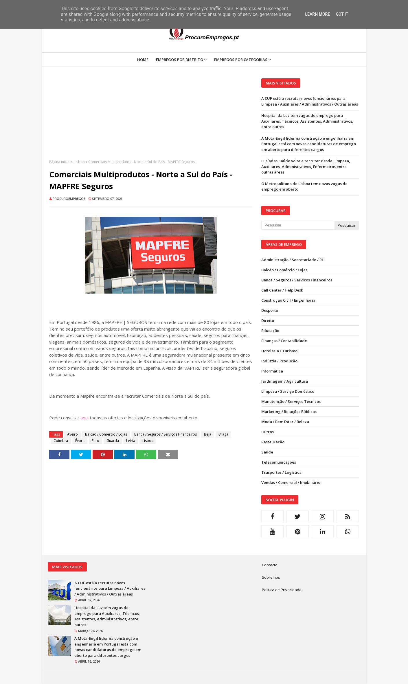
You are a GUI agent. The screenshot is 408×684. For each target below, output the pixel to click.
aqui (84, 418)
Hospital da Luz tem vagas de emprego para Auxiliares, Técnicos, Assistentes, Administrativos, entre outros (307, 121)
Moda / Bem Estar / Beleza (285, 421)
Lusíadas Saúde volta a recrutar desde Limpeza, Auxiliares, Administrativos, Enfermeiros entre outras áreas (305, 166)
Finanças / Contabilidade (284, 340)
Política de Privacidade (282, 589)
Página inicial (59, 161)
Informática (272, 371)
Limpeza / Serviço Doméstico (287, 391)
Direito (267, 320)
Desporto (269, 310)
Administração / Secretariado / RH (293, 259)
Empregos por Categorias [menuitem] (240, 59)
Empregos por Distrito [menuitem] (179, 59)
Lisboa (79, 161)
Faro (95, 440)
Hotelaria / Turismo (279, 350)
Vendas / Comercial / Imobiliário (290, 482)
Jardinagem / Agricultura (284, 381)
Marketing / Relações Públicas (289, 411)
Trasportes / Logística (281, 472)
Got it (342, 14)
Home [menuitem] (142, 59)
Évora (79, 440)
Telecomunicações (278, 462)
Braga (223, 434)
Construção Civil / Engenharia (288, 300)
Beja (207, 434)
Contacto (269, 564)
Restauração (272, 442)
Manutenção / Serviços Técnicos (291, 401)
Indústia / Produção (279, 361)
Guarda (112, 440)
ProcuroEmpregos (69, 198)
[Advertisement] (151, 118)
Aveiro (72, 434)
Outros (267, 431)
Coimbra (61, 440)
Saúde (267, 452)
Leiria (130, 440)
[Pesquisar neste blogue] (297, 225)
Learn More (317, 14)
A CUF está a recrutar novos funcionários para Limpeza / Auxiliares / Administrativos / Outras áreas (309, 101)
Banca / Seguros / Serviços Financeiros (165, 434)
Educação (270, 330)
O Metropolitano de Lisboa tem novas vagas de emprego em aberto (304, 186)
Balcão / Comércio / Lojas (106, 434)
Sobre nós (271, 577)
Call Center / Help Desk (282, 290)
